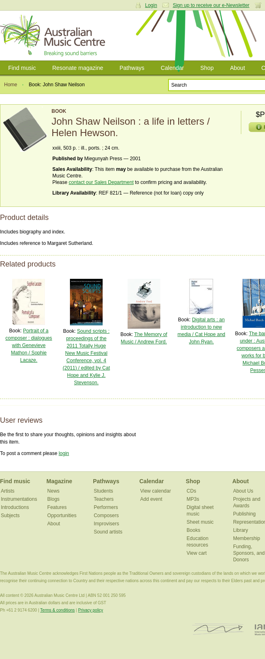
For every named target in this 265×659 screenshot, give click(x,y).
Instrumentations (19, 499)
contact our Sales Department (101, 182)
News (53, 491)
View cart (196, 553)
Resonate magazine (77, 68)
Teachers (104, 499)
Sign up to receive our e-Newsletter (211, 5)
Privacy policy (90, 610)
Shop (207, 68)
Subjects (10, 515)
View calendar (155, 491)
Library (240, 530)
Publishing (244, 514)
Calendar (172, 68)
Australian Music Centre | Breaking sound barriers (54, 35)
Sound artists (108, 532)
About (237, 68)
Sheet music (199, 522)
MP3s (192, 499)
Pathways (131, 68)
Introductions (15, 507)
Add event (151, 499)
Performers (106, 507)
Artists (7, 491)
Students (103, 491)
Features (57, 507)
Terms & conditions (57, 610)
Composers (106, 515)
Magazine (59, 481)
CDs (191, 491)
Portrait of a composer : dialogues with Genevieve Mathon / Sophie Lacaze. (28, 345)
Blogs (53, 499)
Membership (246, 538)
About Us (243, 491)
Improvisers (106, 524)
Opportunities (61, 515)
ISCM (218, 629)
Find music (22, 68)
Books (193, 530)
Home (10, 84)
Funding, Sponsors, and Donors (249, 553)
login (63, 453)
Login (151, 5)
